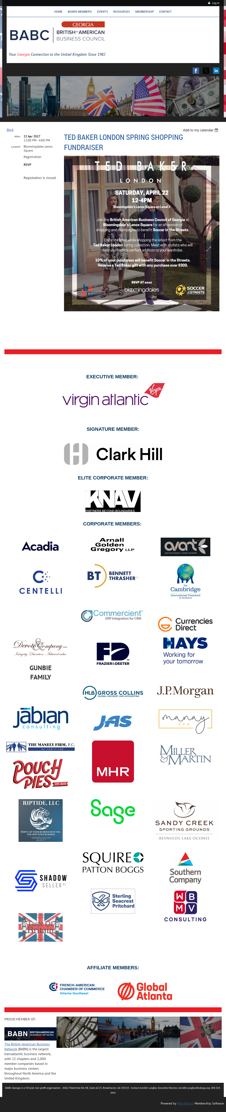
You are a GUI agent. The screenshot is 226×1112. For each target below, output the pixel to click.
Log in (215, 3)
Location (15, 146)
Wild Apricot (185, 1103)
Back (10, 129)
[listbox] (201, 130)
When (17, 136)
